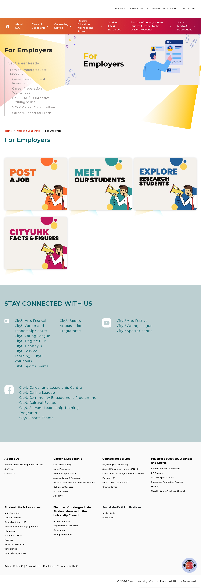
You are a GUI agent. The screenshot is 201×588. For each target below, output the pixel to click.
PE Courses (157, 473)
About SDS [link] (19, 26)
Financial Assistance (14, 544)
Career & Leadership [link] (38, 26)
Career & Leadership (28, 131)
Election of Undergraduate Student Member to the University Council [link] (147, 26)
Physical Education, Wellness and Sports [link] (85, 26)
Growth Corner (109, 487)
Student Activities (13, 535)
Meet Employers (61, 469)
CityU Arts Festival (30, 321)
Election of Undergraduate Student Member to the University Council (72, 511)
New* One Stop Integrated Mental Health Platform (123, 475)
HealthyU (155, 486)
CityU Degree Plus (31, 341)
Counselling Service (116, 458)
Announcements (61, 521)
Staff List (9, 469)
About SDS (12, 458)
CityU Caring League (32, 336)
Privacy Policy (13, 566)
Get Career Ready (62, 464)
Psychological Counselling (115, 464)
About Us (58, 496)
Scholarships (10, 549)
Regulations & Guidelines (65, 525)
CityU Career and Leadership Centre (31, 328)
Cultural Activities (15, 522)
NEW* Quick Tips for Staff (115, 482)
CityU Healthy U (28, 346)
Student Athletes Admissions (165, 468)
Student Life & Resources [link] (114, 26)
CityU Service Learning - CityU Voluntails (29, 356)
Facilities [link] (120, 8)
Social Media (108, 513)
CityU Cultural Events (37, 403)
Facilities (8, 540)
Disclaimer (50, 566)
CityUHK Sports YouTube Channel (168, 491)
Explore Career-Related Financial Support (74, 482)
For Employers (60, 491)
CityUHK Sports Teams (162, 477)
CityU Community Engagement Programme (57, 398)
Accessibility (69, 566)
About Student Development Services (23, 464)
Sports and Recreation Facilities (167, 482)
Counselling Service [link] (61, 26)
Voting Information (62, 534)
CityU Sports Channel (135, 331)
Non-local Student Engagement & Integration (21, 528)
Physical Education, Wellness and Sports (171, 460)
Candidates (59, 530)
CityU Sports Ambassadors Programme (71, 326)
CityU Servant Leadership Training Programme (49, 410)
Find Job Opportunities (64, 473)
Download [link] (136, 8)
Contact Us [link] (188, 8)
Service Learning (12, 517)
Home (7, 26)
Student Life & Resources (22, 507)
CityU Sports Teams (32, 366)
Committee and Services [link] (162, 8)
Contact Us (9, 473)
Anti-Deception (12, 513)
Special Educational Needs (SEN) (120, 469)
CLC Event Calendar (63, 487)
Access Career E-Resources (67, 478)
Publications (108, 517)
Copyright (33, 566)
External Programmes (15, 553)
